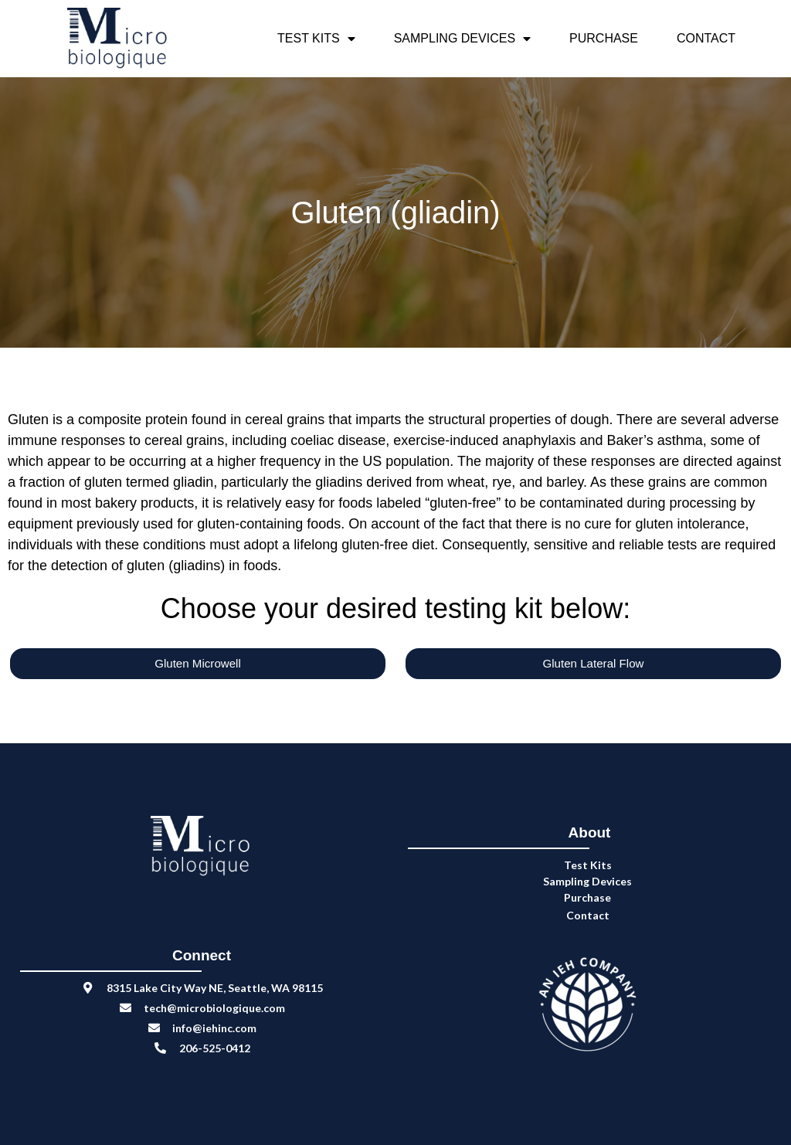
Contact (706, 38)
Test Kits (316, 39)
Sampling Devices (462, 39)
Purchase (603, 38)
